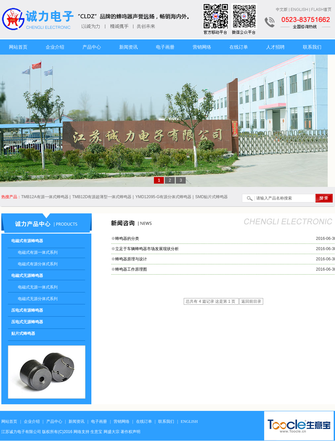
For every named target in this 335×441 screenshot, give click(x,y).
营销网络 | (123, 421)
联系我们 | (168, 421)
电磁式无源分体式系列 (38, 298)
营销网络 (202, 47)
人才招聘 (275, 47)
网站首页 (18, 47)
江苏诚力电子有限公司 (21, 431)
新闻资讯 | (78, 421)
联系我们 (312, 47)
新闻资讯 (128, 47)
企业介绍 (55, 47)
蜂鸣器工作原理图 (131, 269)
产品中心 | (56, 421)
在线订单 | (146, 421)
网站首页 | (11, 421)
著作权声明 (130, 431)
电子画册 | (101, 421)
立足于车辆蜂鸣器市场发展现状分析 (147, 248)
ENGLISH (190, 421)
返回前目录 (251, 301)
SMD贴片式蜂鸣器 (211, 197)
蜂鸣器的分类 (127, 238)
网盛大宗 (112, 431)
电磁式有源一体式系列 (38, 252)
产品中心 (91, 47)
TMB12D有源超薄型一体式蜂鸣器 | (103, 197)
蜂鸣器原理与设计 (131, 259)
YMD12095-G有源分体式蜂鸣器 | (164, 197)
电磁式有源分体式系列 (38, 264)
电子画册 (165, 47)
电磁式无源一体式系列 (38, 287)
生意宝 (96, 431)
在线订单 (238, 47)
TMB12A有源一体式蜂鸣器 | (46, 197)
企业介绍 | (33, 421)
